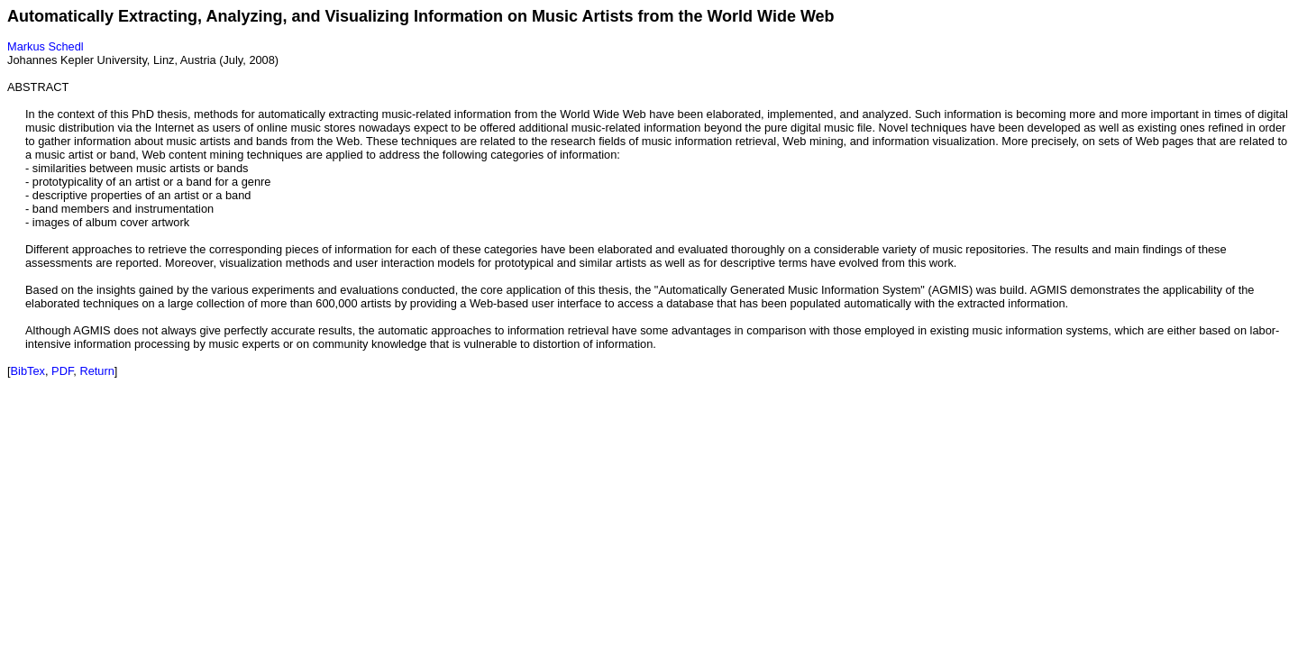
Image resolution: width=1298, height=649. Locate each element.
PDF (62, 371)
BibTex (28, 371)
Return (96, 371)
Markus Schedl (45, 46)
